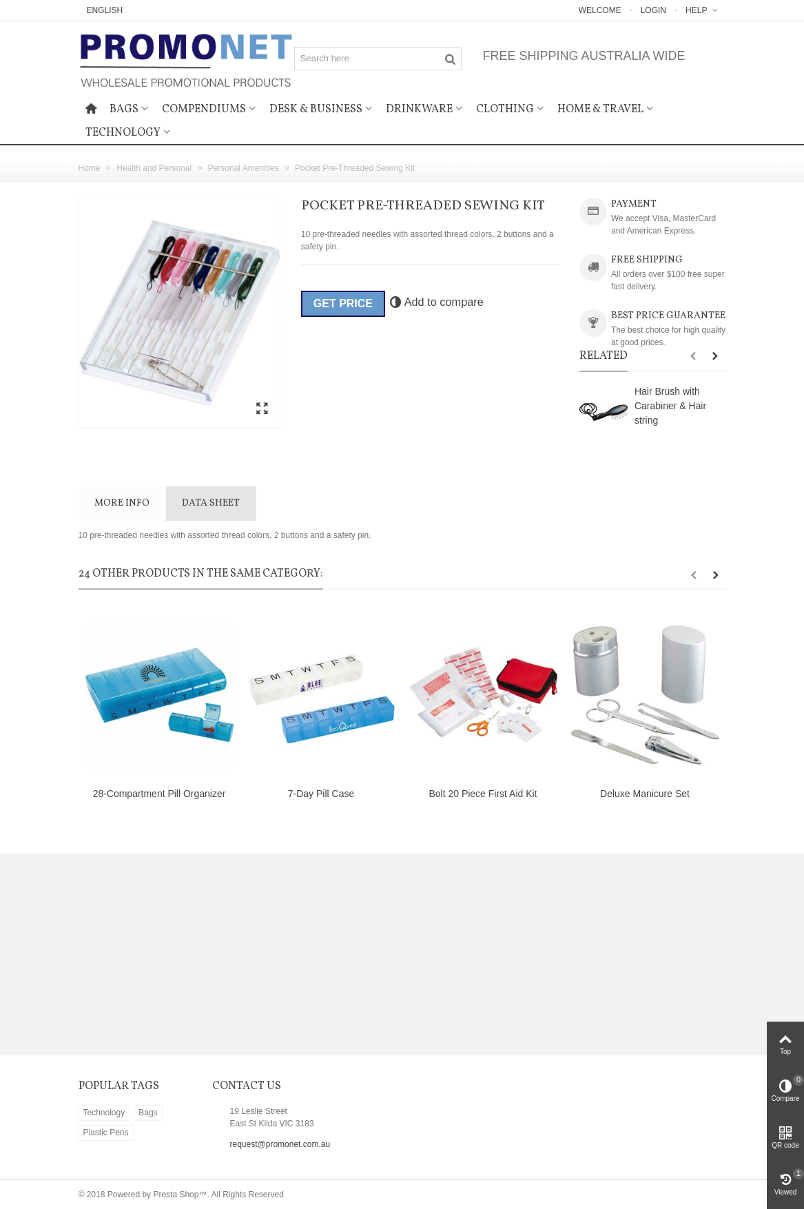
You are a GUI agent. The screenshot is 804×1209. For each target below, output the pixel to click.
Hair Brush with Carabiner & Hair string (670, 406)
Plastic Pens (106, 1132)
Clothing (505, 109)
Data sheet (211, 503)
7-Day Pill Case (321, 793)
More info (122, 503)
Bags (124, 109)
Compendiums (204, 109)
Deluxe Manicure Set (645, 793)
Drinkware (419, 109)
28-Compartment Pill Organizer (159, 793)
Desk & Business (315, 109)
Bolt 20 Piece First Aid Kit (483, 793)
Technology (123, 133)
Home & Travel (600, 109)
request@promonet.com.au (280, 1144)
